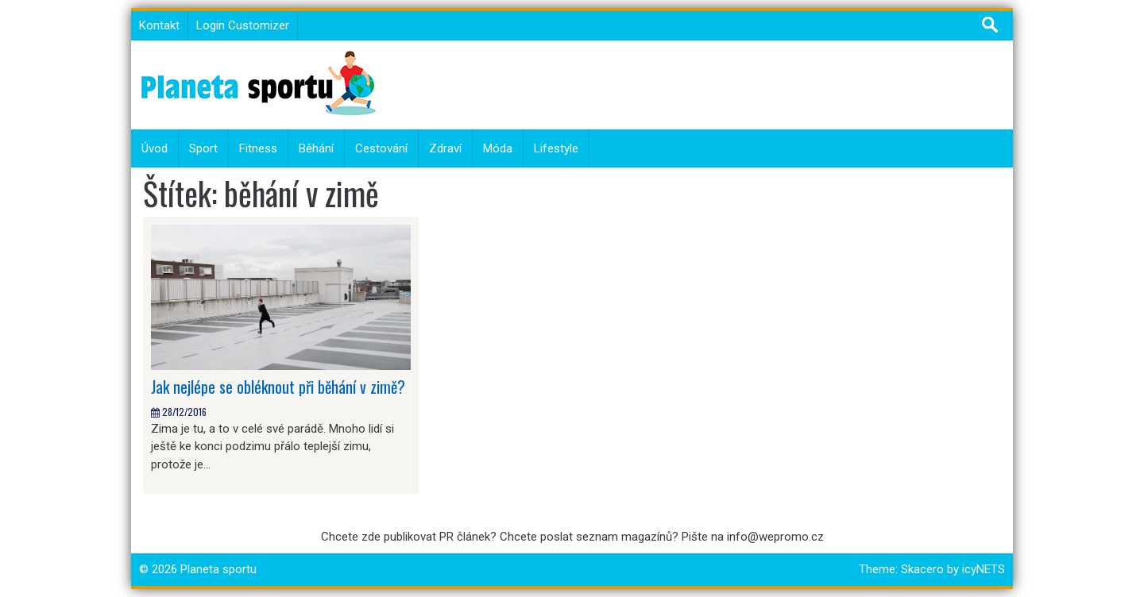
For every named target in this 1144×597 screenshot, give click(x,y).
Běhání (316, 148)
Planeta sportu (218, 569)
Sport (203, 148)
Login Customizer (242, 25)
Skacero (922, 569)
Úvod (154, 148)
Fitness (258, 148)
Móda (497, 148)
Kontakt (159, 25)
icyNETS (983, 569)
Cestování (381, 148)
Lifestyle (556, 148)
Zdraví (445, 148)
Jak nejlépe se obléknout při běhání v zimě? (278, 387)
